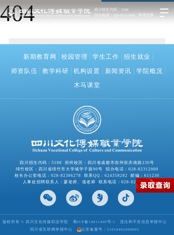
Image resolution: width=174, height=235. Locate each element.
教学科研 (55, 71)
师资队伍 (24, 71)
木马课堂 (87, 85)
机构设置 (87, 71)
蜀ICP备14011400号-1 (94, 222)
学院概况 (149, 71)
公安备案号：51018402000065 (108, 229)
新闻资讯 (118, 71)
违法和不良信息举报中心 (143, 222)
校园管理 (74, 56)
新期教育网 (39, 56)
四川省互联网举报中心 (51, 229)
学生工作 (106, 56)
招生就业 (137, 56)
